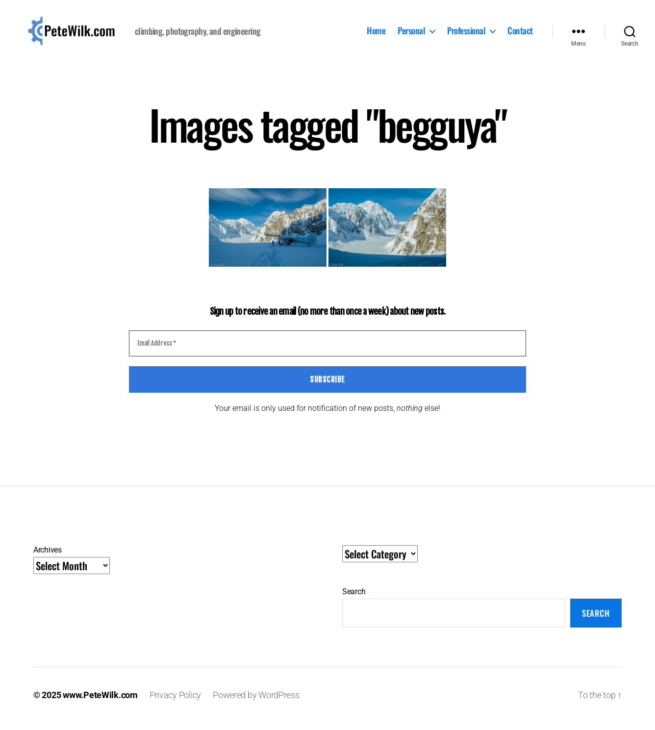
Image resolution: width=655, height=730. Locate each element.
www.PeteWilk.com (100, 702)
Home (376, 34)
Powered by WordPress (256, 702)
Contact (520, 34)
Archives (47, 557)
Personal (411, 34)
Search (353, 599)
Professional (466, 34)
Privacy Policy (175, 702)
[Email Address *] (327, 351)
